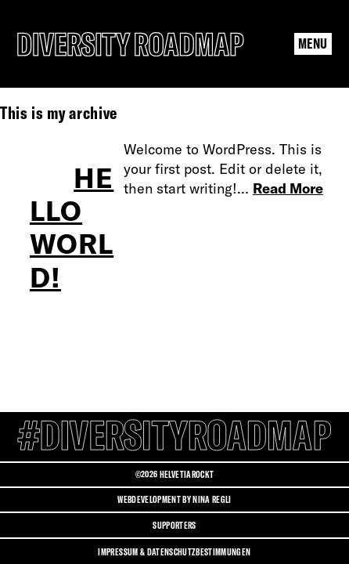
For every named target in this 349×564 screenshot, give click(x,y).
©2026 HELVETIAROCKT (174, 474)
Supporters (174, 525)
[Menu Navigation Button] (313, 44)
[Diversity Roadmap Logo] (130, 44)
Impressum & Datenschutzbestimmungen (174, 552)
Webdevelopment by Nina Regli (174, 499)
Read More (288, 188)
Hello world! (71, 228)
